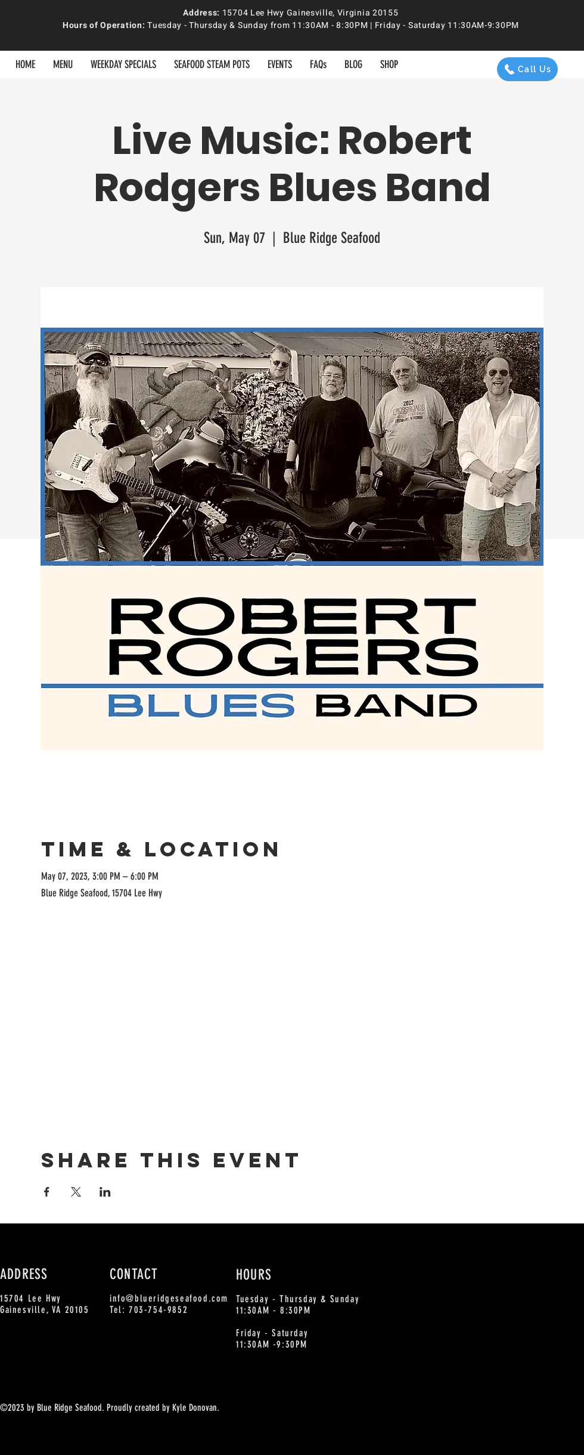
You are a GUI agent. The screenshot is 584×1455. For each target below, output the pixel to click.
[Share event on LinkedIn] (105, 1192)
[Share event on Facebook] (46, 1192)
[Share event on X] (76, 1192)
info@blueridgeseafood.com (169, 1298)
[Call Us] (527, 69)
